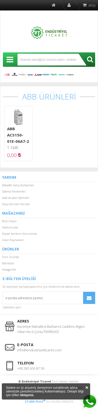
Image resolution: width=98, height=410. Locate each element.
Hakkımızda (10, 227)
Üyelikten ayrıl (12, 307)
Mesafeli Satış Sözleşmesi (18, 185)
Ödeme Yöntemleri (14, 191)
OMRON (46, 74)
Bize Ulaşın (9, 221)
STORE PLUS (35, 401)
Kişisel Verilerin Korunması (19, 234)
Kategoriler (9, 269)
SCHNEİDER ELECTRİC (54, 74)
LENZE (30, 74)
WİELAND (69, 74)
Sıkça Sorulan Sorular (16, 204)
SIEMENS (62, 74)
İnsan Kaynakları (13, 240)
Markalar (8, 263)
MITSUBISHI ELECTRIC (38, 74)
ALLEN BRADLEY (15, 74)
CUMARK (22, 74)
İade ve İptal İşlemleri (15, 198)
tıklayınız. (27, 395)
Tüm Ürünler (10, 257)
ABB (7, 74)
